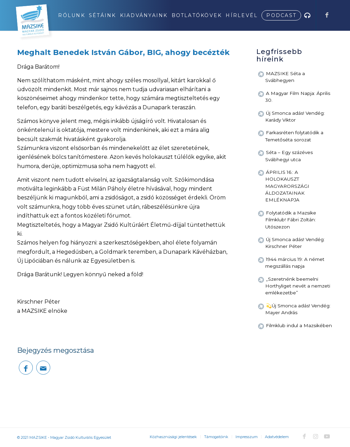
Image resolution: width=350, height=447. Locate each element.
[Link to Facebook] (327, 15)
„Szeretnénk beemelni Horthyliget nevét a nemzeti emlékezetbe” (297, 286)
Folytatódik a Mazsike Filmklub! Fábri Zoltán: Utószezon (290, 219)
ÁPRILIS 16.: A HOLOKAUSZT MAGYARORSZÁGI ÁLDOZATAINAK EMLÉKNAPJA (287, 186)
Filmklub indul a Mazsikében (299, 325)
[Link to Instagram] (315, 436)
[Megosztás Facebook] (26, 368)
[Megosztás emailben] (43, 368)
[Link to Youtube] (327, 436)
